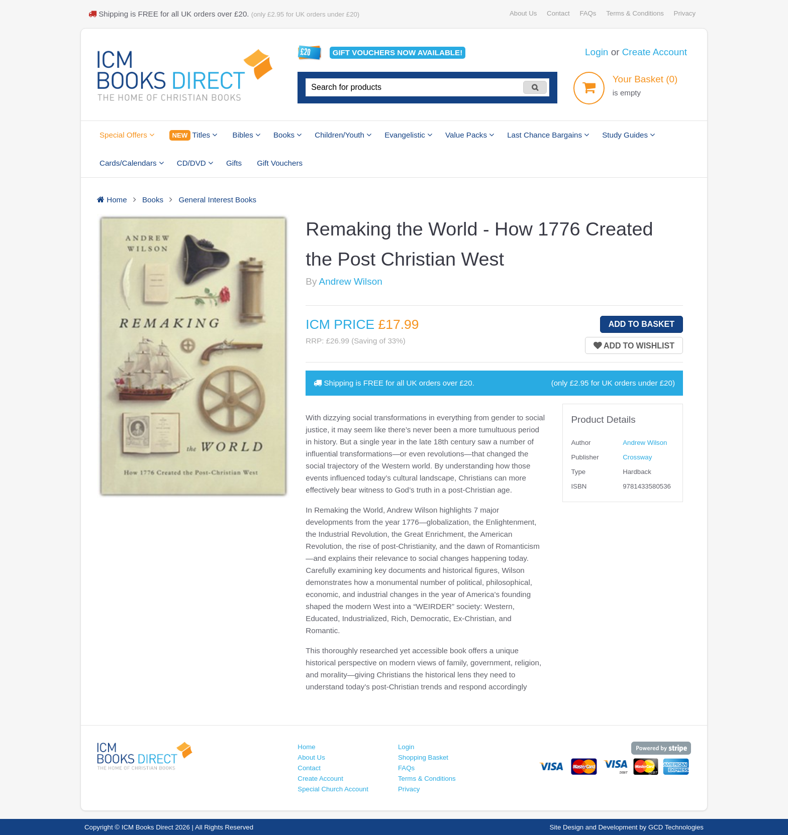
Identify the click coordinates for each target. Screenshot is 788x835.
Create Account (654, 52)
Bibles (246, 135)
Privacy (685, 13)
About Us (523, 13)
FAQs (587, 13)
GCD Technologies (676, 827)
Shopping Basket (423, 757)
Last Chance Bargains (548, 135)
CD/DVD (195, 163)
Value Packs (469, 135)
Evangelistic (408, 135)
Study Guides (628, 135)
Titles (193, 135)
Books (287, 135)
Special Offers (127, 135)
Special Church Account (333, 789)
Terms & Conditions (635, 13)
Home (306, 747)
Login (596, 52)
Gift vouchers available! (398, 52)
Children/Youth (343, 135)
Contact (558, 13)
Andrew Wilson (350, 281)
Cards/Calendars (132, 163)
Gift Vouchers (280, 163)
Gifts (234, 163)
